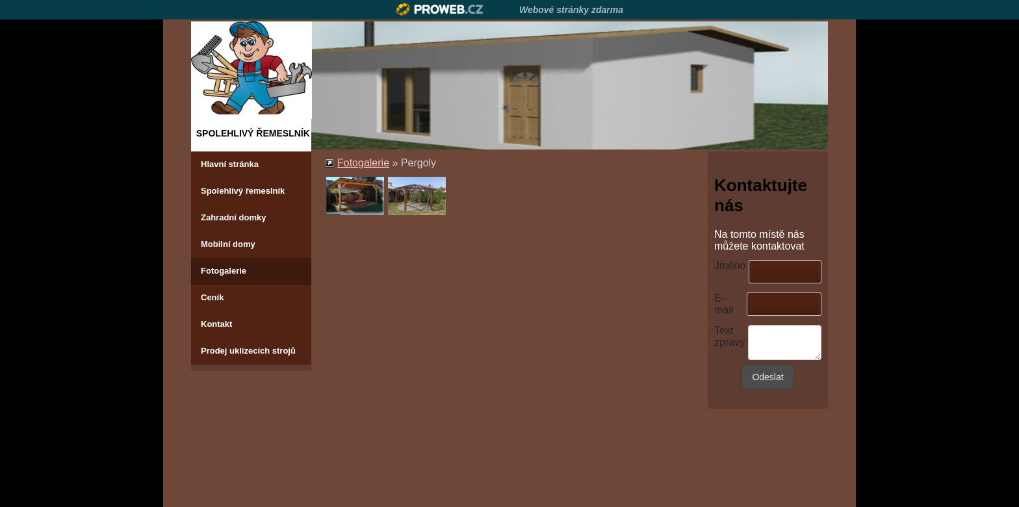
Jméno (729, 265)
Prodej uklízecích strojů (248, 351)
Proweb (440, 9)
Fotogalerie (223, 271)
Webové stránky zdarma (571, 10)
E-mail (723, 303)
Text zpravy (729, 336)
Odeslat (767, 377)
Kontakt (216, 324)
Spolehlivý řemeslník (243, 191)
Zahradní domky (233, 217)
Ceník (212, 297)
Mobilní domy (228, 244)
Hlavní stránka (230, 164)
